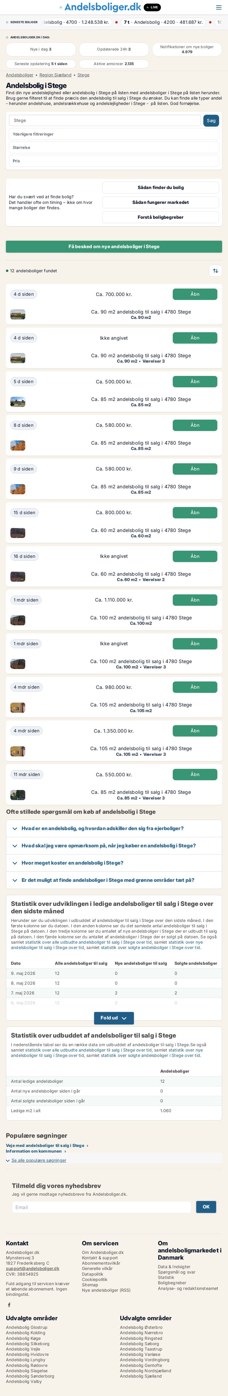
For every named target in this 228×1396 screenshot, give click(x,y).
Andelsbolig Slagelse (27, 1370)
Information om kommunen (34, 1150)
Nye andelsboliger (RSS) (106, 1290)
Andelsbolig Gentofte (141, 1365)
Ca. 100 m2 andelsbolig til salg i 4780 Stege (141, 617)
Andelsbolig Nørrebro (141, 1332)
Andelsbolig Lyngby (26, 1359)
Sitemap (90, 1284)
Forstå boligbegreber (161, 217)
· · (78, 22)
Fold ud (109, 1018)
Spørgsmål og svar (176, 1271)
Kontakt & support (100, 1257)
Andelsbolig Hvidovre (27, 1354)
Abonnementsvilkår (101, 1263)
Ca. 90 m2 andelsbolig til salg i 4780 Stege (141, 311)
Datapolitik (92, 1274)
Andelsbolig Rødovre (27, 1365)
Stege (83, 75)
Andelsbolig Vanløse (140, 1354)
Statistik (166, 1277)
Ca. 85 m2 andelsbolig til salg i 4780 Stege (141, 399)
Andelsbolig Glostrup (27, 1327)
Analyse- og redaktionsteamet (188, 1288)
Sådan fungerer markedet (160, 202)
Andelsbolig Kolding (25, 1332)
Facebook (9, 1305)
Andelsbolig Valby (24, 1381)
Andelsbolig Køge (23, 1338)
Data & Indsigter (174, 1266)
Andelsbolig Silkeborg (28, 1343)
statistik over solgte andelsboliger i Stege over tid (150, 947)
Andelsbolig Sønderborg (30, 1375)
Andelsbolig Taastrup (141, 1348)
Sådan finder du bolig (161, 187)
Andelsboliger (20, 75)
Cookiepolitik (95, 1279)
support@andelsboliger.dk (32, 1268)
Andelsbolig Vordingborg (145, 1359)
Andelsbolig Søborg (139, 1343)
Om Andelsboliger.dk (103, 1252)
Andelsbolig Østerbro (141, 1327)
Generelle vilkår (97, 1268)
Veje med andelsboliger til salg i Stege (45, 1145)
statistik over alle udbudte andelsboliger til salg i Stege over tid (88, 942)
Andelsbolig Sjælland (141, 1375)
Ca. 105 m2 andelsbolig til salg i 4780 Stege (141, 704)
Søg (211, 120)
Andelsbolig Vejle (23, 1348)
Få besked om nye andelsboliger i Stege (114, 246)
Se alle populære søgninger (39, 1160)
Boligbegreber (172, 1282)
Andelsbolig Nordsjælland (145, 1370)
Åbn (195, 294)
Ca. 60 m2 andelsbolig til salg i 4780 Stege (141, 530)
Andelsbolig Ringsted (141, 1338)
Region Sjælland (55, 75)
